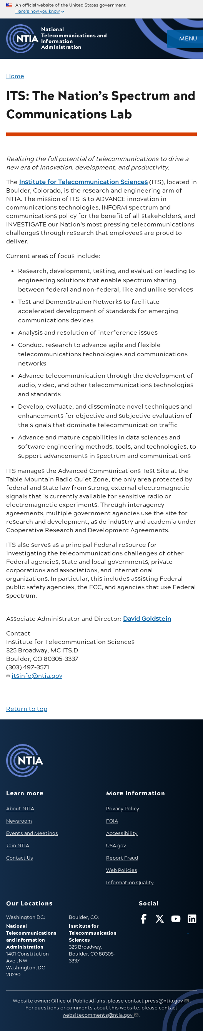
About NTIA (20, 808)
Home (15, 76)
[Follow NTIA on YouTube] (176, 920)
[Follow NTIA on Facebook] (143, 920)
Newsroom (19, 821)
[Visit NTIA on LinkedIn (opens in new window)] (192, 925)
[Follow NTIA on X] (160, 920)
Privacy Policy (122, 808)
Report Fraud (122, 858)
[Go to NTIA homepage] (22, 38)
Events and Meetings (32, 833)
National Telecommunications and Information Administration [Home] (74, 38)
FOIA (112, 821)
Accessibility (122, 833)
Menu (188, 39)
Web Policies (121, 870)
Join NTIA (17, 845)
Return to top (26, 709)
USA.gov (116, 845)
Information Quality (130, 882)
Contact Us (19, 858)
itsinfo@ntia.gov (37, 676)
